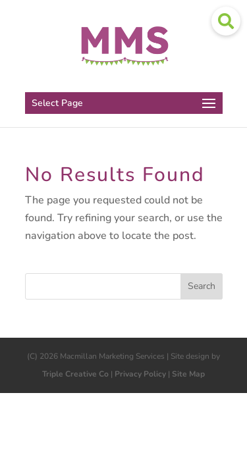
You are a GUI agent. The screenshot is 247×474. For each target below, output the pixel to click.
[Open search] (225, 21)
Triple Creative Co (75, 374)
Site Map (188, 374)
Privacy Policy (140, 374)
